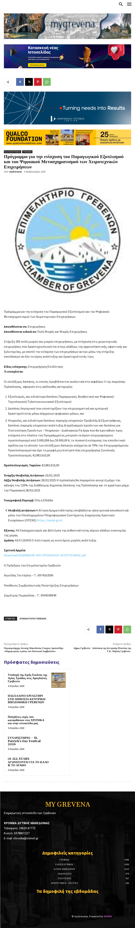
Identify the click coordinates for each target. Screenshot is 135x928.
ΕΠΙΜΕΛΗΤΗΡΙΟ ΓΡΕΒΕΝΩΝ (32, 618)
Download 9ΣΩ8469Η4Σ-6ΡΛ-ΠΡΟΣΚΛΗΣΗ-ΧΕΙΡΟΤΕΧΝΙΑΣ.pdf (45, 555)
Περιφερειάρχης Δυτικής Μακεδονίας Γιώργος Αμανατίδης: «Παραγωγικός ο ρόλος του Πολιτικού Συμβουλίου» (34, 650)
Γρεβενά (27, 151)
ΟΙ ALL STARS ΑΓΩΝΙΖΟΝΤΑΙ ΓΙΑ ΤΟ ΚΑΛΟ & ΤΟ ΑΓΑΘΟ (28, 762)
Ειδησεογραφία (12, 151)
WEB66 (108, 913)
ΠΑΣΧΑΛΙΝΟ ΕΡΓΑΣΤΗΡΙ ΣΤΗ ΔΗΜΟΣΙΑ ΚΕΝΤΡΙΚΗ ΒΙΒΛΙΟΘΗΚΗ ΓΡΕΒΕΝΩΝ (26, 699)
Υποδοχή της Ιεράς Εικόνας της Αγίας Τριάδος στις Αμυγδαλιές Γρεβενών (27, 678)
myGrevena (15, 171)
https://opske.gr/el (49, 520)
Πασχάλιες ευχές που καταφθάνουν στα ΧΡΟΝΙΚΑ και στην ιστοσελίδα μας (26, 720)
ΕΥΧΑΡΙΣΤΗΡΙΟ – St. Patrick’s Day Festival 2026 (24, 741)
